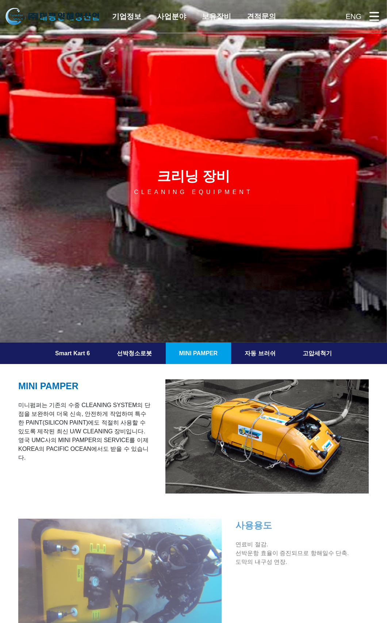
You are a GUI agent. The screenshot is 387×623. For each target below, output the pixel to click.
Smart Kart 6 (72, 353)
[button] (126, 16)
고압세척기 (317, 353)
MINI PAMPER (198, 353)
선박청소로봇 (134, 353)
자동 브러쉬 (260, 353)
